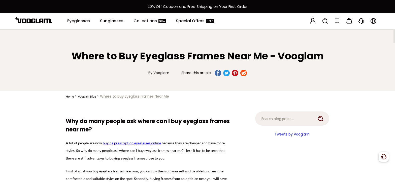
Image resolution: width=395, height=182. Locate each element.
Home (70, 96)
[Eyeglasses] (78, 21)
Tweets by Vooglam (292, 134)
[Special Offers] (195, 21)
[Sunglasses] (111, 21)
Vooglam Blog (87, 96)
